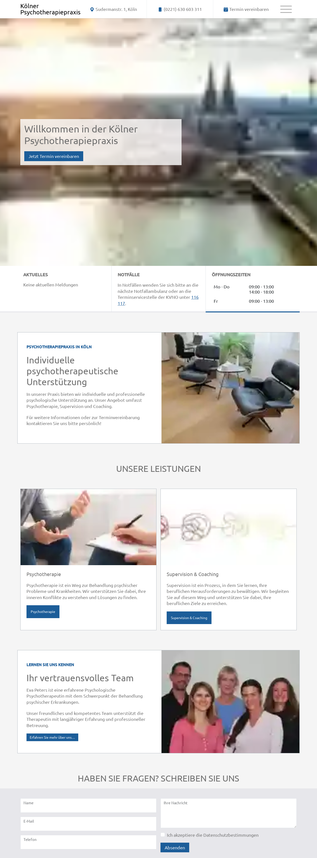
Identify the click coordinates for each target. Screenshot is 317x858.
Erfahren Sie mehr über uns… (52, 737)
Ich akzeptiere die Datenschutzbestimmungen (213, 834)
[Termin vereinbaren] (246, 9)
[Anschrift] (113, 9)
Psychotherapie (43, 611)
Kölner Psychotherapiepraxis (50, 9)
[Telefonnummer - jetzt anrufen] (180, 9)
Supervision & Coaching (189, 617)
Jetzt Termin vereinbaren (53, 156)
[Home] (50, 9)
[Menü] (286, 9)
